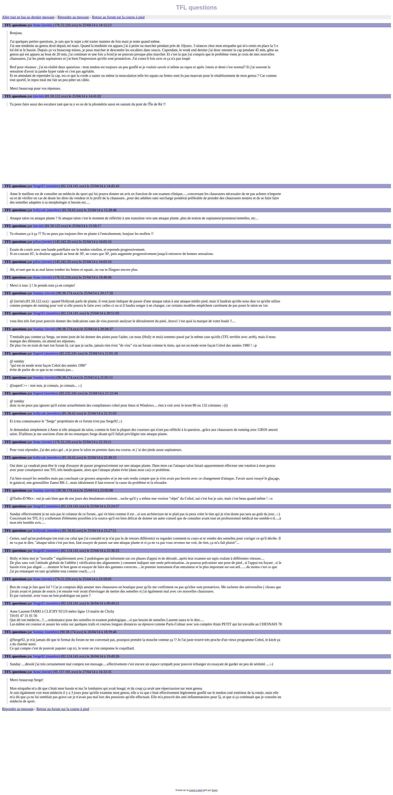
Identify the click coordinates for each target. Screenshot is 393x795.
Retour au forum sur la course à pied (118, 17)
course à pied (195, 790)
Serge (215, 790)
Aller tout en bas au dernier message (28, 17)
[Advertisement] (196, 145)
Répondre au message (73, 17)
